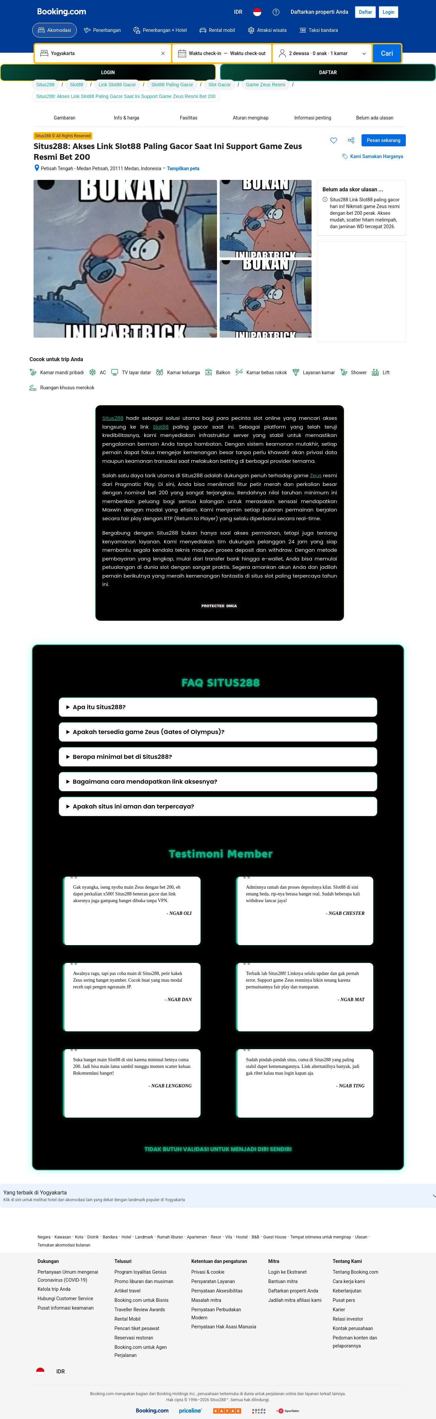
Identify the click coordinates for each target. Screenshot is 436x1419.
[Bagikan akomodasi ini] (351, 140)
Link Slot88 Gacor (117, 84)
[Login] (388, 12)
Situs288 (45, 84)
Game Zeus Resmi (265, 84)
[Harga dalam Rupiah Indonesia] (238, 12)
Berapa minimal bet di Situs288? (122, 756)
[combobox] (103, 53)
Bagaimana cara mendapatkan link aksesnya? (145, 781)
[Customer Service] (276, 12)
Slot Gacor (220, 84)
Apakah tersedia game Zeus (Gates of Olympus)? (148, 732)
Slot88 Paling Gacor (172, 84)
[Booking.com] (62, 12)
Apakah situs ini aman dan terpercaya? (133, 806)
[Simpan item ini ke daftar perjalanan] (334, 140)
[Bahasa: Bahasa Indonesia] (257, 12)
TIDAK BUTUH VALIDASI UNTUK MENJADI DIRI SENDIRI (217, 1149)
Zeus (316, 475)
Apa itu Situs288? (99, 707)
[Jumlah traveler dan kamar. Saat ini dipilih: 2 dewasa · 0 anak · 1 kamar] (322, 53)
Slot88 (76, 84)
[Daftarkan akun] (365, 12)
